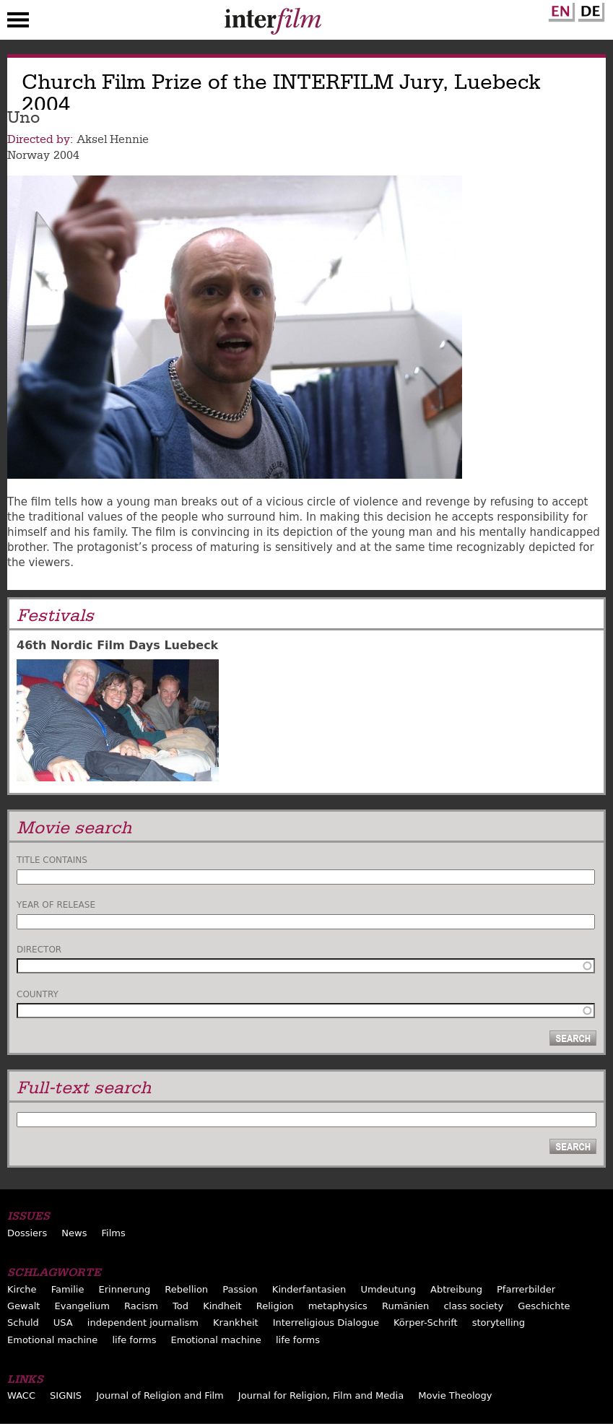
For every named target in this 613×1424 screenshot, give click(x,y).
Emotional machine (52, 1339)
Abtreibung (456, 1289)
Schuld (23, 1322)
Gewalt (23, 1306)
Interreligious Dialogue (326, 1322)
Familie (67, 1289)
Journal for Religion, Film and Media (321, 1395)
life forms (134, 1339)
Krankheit (235, 1322)
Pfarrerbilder (526, 1289)
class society (473, 1306)
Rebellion (186, 1289)
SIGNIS (66, 1395)
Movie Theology (455, 1395)
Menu (18, 23)
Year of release (56, 905)
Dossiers (27, 1233)
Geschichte (544, 1306)
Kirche (22, 1289)
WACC (21, 1395)
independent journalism (143, 1322)
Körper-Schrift (426, 1322)
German (589, 9)
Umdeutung (388, 1289)
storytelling (498, 1322)
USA (63, 1322)
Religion (275, 1306)
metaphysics (338, 1306)
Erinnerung (125, 1289)
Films (114, 1233)
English (560, 9)
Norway (28, 155)
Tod (180, 1306)
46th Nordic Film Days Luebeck (117, 645)
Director (39, 950)
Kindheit (222, 1306)
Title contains (52, 860)
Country (37, 994)
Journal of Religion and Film (160, 1395)
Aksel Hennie (113, 139)
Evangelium (82, 1306)
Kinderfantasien (309, 1289)
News (74, 1233)
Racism (141, 1306)
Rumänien (405, 1306)
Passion (240, 1289)
